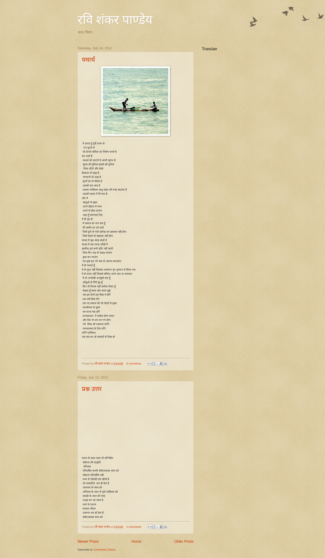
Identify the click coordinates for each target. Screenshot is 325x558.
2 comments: (134, 526)
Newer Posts (88, 541)
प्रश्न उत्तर (92, 388)
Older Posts (184, 541)
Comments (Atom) (104, 549)
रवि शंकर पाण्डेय (115, 20)
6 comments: (134, 363)
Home (136, 541)
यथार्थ (88, 59)
